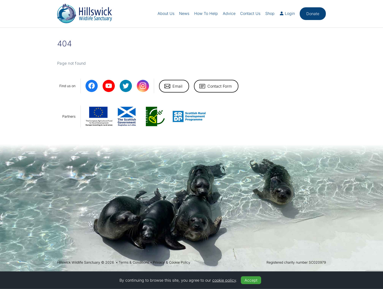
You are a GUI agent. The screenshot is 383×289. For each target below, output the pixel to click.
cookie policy (224, 280)
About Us (166, 13)
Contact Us (250, 13)
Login (287, 13)
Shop (270, 13)
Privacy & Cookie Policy (171, 262)
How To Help (206, 13)
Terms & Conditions (134, 262)
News (184, 13)
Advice (229, 13)
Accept (251, 280)
